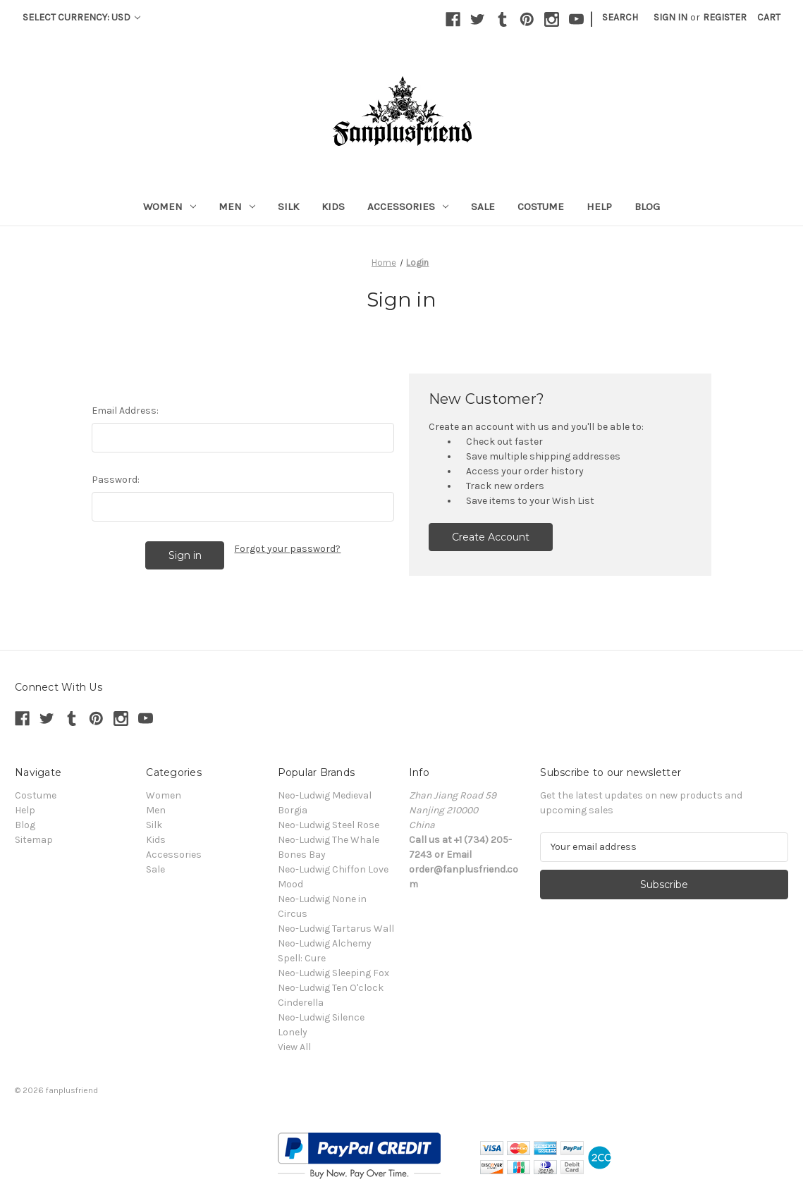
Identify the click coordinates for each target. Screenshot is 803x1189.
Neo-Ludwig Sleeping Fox (333, 973)
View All (294, 1047)
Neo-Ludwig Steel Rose (328, 825)
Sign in (670, 17)
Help (599, 206)
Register (725, 17)
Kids (333, 206)
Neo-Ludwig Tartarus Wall (336, 929)
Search (620, 17)
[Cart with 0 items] (768, 17)
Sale (483, 206)
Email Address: (125, 411)
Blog (647, 206)
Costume (540, 206)
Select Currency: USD (81, 17)
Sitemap (34, 840)
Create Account (490, 537)
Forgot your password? (287, 549)
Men (237, 206)
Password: (116, 480)
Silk (288, 206)
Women (169, 206)
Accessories (407, 206)
